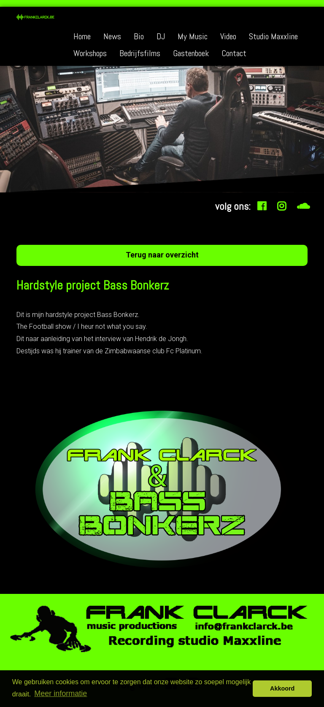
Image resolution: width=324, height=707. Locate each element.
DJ (161, 36)
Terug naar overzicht (162, 254)
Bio (139, 36)
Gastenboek (191, 53)
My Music (193, 36)
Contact (233, 53)
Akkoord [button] (282, 688)
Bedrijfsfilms (139, 53)
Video (228, 36)
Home (82, 36)
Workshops (90, 53)
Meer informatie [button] (60, 693)
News (112, 36)
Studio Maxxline (273, 36)
